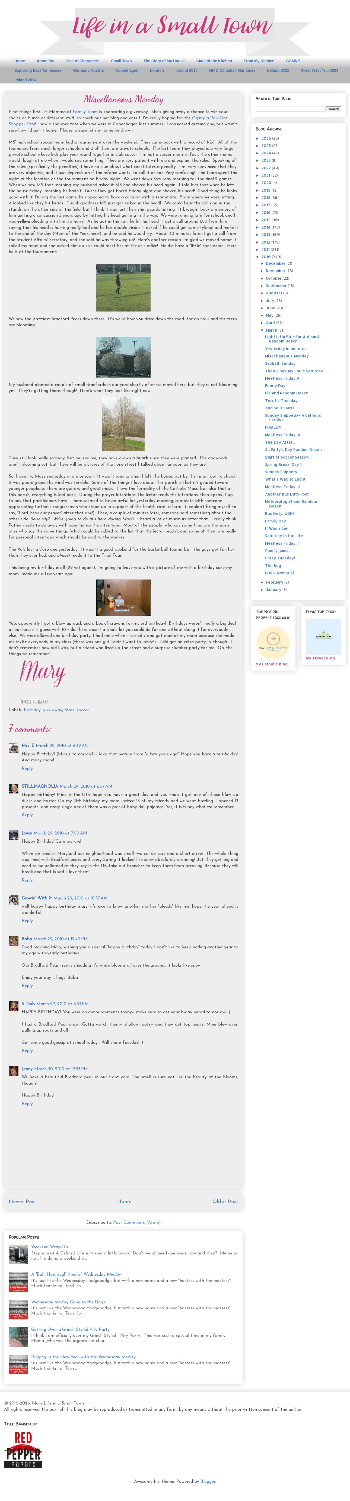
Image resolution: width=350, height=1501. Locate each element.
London (157, 70)
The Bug (273, 565)
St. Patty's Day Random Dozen (293, 449)
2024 (267, 153)
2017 (266, 205)
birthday (32, 710)
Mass (69, 710)
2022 (267, 168)
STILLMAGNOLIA (40, 786)
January (274, 589)
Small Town (121, 61)
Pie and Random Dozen (286, 393)
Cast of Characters (83, 61)
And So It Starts (280, 408)
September (277, 285)
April (271, 322)
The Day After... (280, 442)
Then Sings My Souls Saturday (294, 371)
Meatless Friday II (282, 543)
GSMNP (293, 61)
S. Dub (28, 1004)
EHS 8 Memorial (279, 573)
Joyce (27, 833)
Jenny (27, 1069)
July (270, 300)
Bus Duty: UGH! (279, 513)
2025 (267, 145)
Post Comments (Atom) (137, 1222)
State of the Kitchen (214, 61)
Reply (27, 769)
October (274, 278)
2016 (267, 212)
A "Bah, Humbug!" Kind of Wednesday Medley (76, 1274)
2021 (266, 175)
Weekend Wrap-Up (49, 1247)
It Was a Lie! (276, 528)
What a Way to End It (285, 479)
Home (19, 61)
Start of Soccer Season (287, 457)
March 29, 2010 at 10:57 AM (80, 898)
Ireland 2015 (187, 70)
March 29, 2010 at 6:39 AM (62, 746)
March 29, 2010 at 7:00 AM (60, 833)
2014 (267, 227)
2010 (267, 256)
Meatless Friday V (282, 378)
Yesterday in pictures (286, 348)
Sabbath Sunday (280, 363)
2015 (267, 219)
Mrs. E (28, 746)
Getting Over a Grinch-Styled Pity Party (70, 1330)
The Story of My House (164, 61)
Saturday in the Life (284, 535)
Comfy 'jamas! (278, 550)
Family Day (275, 521)
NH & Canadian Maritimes (232, 70)
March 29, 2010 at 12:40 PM (61, 939)
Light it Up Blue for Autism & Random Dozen (292, 339)
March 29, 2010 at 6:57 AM (86, 786)
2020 (267, 182)
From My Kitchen (259, 61)
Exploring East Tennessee (37, 70)
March (272, 330)
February (275, 582)
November (276, 270)
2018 (267, 197)
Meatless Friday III (282, 486)
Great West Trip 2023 (319, 70)
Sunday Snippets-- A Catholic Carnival (293, 417)
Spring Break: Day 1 (283, 464)
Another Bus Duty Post (287, 494)
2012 (266, 242)
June (271, 308)
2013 (266, 234)
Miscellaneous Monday (287, 356)
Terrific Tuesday (281, 400)
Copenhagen (126, 70)
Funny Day (275, 385)
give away (52, 710)
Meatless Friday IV (282, 434)
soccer (83, 710)
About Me (45, 61)
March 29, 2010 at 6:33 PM (62, 1004)
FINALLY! (273, 427)
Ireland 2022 (278, 70)
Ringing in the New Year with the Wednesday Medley (83, 1357)
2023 (267, 160)
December (276, 263)
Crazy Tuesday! (280, 558)
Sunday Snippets (281, 471)
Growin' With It (37, 898)
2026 (267, 138)
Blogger (208, 1482)
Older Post (225, 1201)
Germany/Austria (88, 70)
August (273, 293)
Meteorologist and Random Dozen (291, 503)
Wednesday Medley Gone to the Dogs (68, 1302)
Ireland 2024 (25, 80)
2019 (267, 190)
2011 (266, 249)
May (270, 315)
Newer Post (22, 1201)
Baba (27, 939)
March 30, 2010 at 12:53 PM (61, 1069)
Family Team (85, 112)
